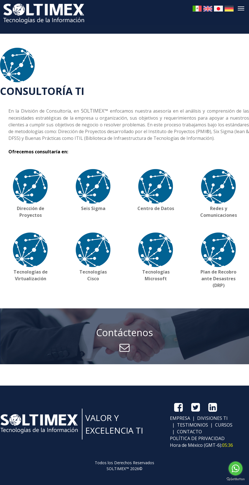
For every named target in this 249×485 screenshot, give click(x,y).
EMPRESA (180, 418)
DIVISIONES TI (212, 418)
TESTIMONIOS (192, 425)
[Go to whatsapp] (236, 468)
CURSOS (223, 425)
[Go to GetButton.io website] (236, 479)
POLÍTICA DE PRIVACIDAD (197, 438)
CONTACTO (189, 432)
